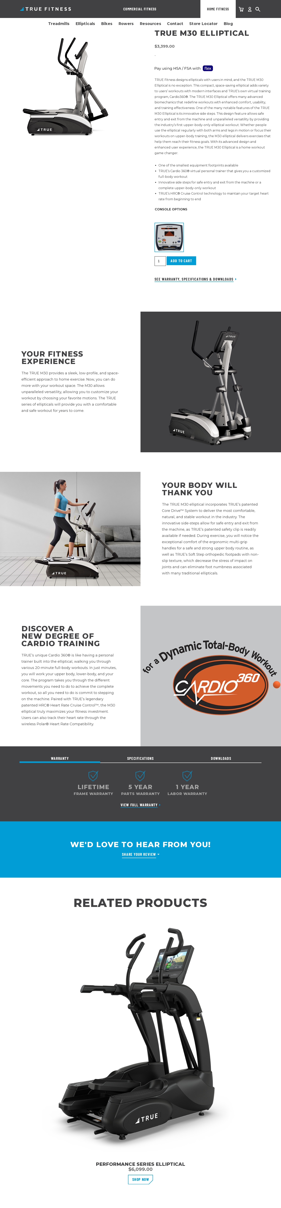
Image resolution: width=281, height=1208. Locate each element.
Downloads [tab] (221, 758)
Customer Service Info (36, 1113)
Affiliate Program (115, 1127)
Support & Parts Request (38, 1142)
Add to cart (181, 260)
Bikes (107, 23)
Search (257, 9)
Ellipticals (85, 23)
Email (193, 1126)
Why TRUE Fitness (116, 1106)
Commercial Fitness (106, 9)
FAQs (24, 1156)
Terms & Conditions (206, 1193)
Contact (175, 23)
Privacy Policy (173, 1193)
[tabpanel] (140, 791)
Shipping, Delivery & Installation (43, 1120)
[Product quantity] (160, 261)
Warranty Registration (36, 1127)
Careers (108, 1120)
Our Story (109, 1113)
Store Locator (203, 23)
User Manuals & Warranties (39, 1134)
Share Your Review (139, 854)
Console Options (171, 209)
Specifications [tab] (140, 758)
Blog (228, 23)
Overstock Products (35, 1163)
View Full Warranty (139, 804)
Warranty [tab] (60, 758)
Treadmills (59, 23)
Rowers (126, 23)
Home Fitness (150, 9)
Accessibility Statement (245, 1193)
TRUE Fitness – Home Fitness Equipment (45, 9)
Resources (150, 23)
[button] (169, 237)
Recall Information (33, 1149)
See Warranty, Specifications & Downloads (194, 279)
